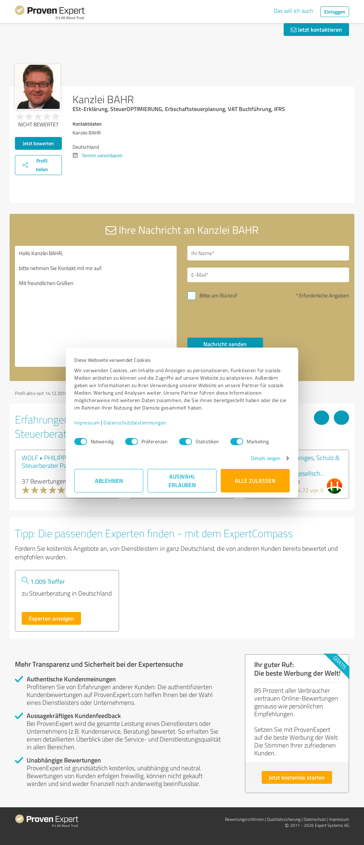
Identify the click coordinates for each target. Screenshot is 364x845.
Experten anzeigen (51, 618)
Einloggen (334, 11)
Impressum (87, 422)
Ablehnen (109, 480)
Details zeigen (265, 458)
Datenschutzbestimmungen (134, 422)
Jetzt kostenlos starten (297, 777)
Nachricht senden (225, 344)
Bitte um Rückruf (218, 295)
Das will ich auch (293, 11)
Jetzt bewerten (38, 143)
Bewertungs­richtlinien (244, 819)
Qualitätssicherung (283, 819)
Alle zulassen (255, 480)
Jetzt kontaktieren (316, 29)
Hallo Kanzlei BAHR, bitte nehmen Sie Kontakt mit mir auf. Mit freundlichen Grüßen (96, 306)
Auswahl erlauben (182, 480)
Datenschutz (315, 819)
